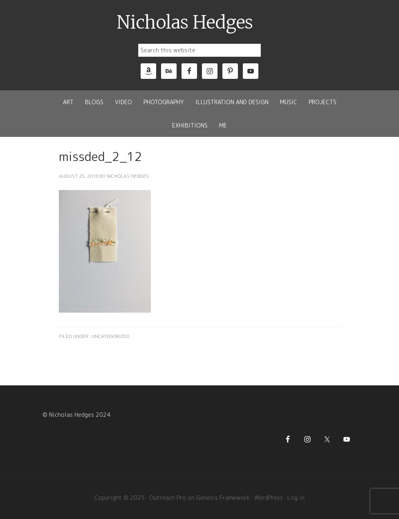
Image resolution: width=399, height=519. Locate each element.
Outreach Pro (167, 497)
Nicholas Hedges (185, 22)
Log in (296, 497)
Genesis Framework (223, 497)
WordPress (268, 497)
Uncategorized (110, 336)
